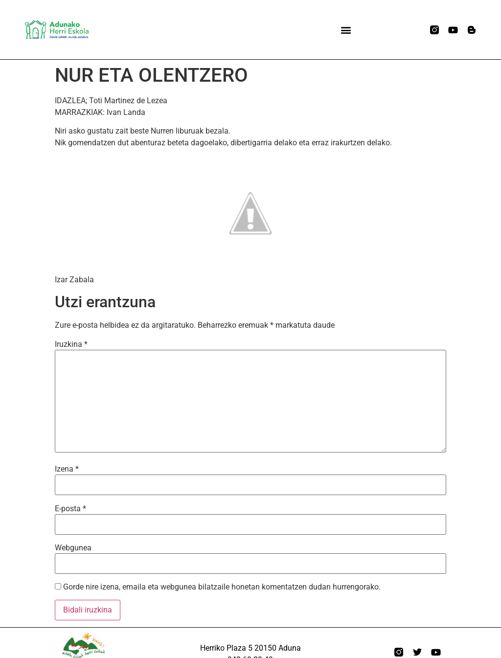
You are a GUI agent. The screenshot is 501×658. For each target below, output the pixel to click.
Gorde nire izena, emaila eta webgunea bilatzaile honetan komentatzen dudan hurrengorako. (222, 587)
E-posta (70, 509)
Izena (67, 469)
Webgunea (73, 548)
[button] (346, 30)
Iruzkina (71, 344)
